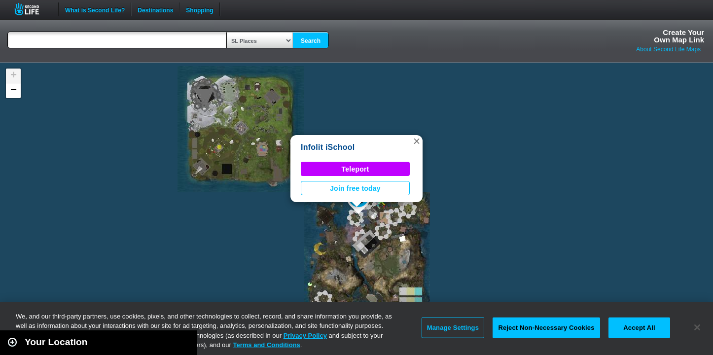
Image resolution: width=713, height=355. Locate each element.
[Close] (697, 327)
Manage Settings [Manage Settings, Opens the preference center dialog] (453, 327)
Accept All (639, 327)
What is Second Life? (95, 9)
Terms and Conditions (266, 345)
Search (311, 40)
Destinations (155, 9)
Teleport (355, 169)
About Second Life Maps (668, 49)
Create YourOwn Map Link (679, 36)
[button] (417, 141)
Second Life (32, 9)
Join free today (355, 188)
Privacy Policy (305, 335)
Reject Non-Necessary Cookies (546, 327)
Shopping (199, 9)
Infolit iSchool (328, 147)
